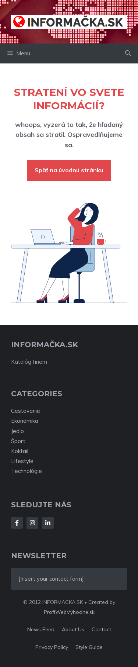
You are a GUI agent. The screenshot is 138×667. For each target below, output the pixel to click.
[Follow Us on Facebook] (17, 523)
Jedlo (17, 431)
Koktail (19, 451)
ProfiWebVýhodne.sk (69, 612)
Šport (18, 441)
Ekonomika (24, 420)
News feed (40, 629)
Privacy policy (51, 647)
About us (73, 629)
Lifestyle (22, 460)
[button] (128, 53)
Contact (101, 629)
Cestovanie (25, 410)
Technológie (26, 470)
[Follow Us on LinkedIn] (48, 523)
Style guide (89, 647)
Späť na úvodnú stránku (69, 170)
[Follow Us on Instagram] (32, 523)
